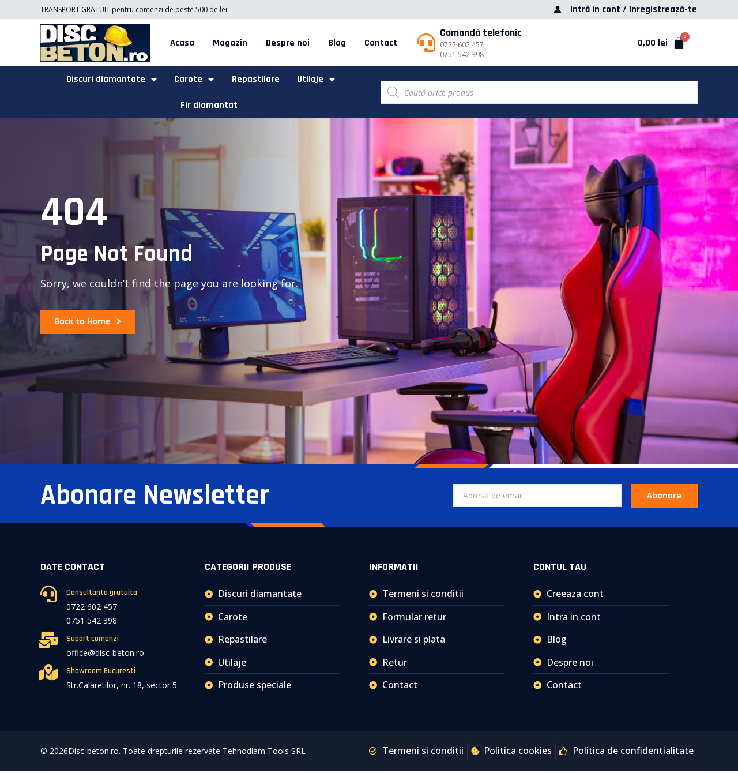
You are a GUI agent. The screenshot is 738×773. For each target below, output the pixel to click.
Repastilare (256, 80)
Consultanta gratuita (101, 595)
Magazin (230, 43)
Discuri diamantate (110, 80)
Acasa (182, 43)
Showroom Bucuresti (100, 674)
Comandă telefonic (481, 32)
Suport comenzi (92, 641)
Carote (193, 80)
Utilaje (317, 80)
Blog (337, 43)
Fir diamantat (209, 107)
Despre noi (288, 43)
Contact (380, 43)
